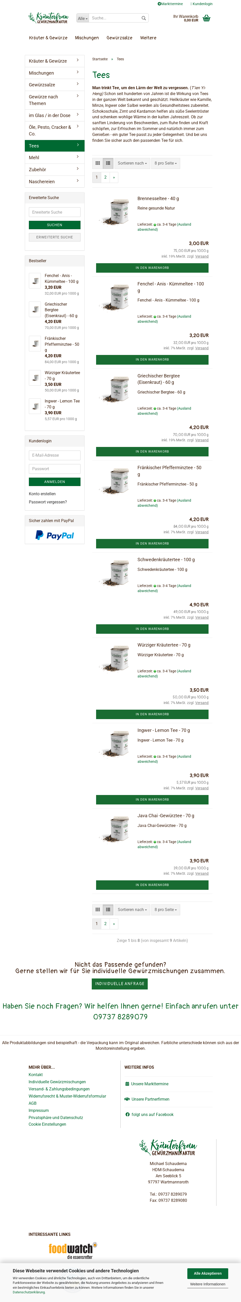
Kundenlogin (201, 4)
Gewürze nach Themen (43, 100)
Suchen (54, 225)
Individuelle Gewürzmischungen (57, 1081)
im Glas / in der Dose (50, 115)
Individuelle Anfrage (119, 983)
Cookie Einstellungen (47, 1124)
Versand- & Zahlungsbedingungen (59, 1089)
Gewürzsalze (119, 38)
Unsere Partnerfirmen (146, 1099)
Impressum (39, 1110)
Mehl (34, 157)
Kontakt (36, 1074)
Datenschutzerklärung (29, 1292)
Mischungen (87, 38)
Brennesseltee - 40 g (158, 198)
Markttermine (170, 4)
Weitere (148, 38)
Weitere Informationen (207, 1284)
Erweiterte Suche (54, 237)
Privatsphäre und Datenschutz (56, 1117)
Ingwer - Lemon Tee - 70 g (163, 730)
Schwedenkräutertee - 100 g (166, 559)
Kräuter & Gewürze (48, 38)
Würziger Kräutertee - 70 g (163, 645)
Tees (34, 145)
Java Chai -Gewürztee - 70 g (165, 815)
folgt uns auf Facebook (149, 1114)
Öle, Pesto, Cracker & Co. (50, 130)
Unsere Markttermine (146, 1083)
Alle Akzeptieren (208, 1273)
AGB (33, 1103)
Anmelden (54, 482)
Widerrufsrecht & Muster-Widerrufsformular (67, 1096)
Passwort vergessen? (48, 502)
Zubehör (37, 169)
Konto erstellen (42, 493)
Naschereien (42, 181)
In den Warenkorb (152, 268)
